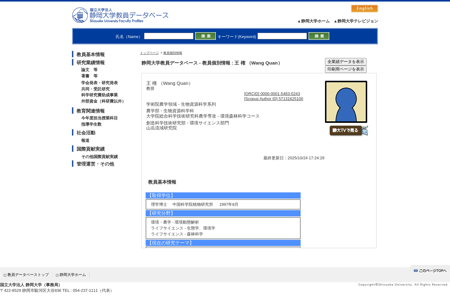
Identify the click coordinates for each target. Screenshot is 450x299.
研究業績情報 (91, 62)
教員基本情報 (91, 54)
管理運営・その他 (95, 163)
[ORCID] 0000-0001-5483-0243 (272, 93)
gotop (430, 269)
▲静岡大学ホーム (313, 21)
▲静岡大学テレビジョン (355, 21)
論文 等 (89, 69)
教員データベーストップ (28, 274)
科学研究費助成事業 (99, 95)
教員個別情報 (172, 53)
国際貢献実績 (91, 149)
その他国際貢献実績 (99, 156)
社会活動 (86, 132)
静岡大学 (127, 15)
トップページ (149, 53)
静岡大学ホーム (73, 274)
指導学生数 (91, 124)
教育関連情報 (91, 110)
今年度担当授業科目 (99, 118)
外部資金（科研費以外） (103, 101)
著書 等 (89, 76)
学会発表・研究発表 (99, 82)
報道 (85, 140)
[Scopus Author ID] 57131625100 (273, 98)
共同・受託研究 (95, 89)
